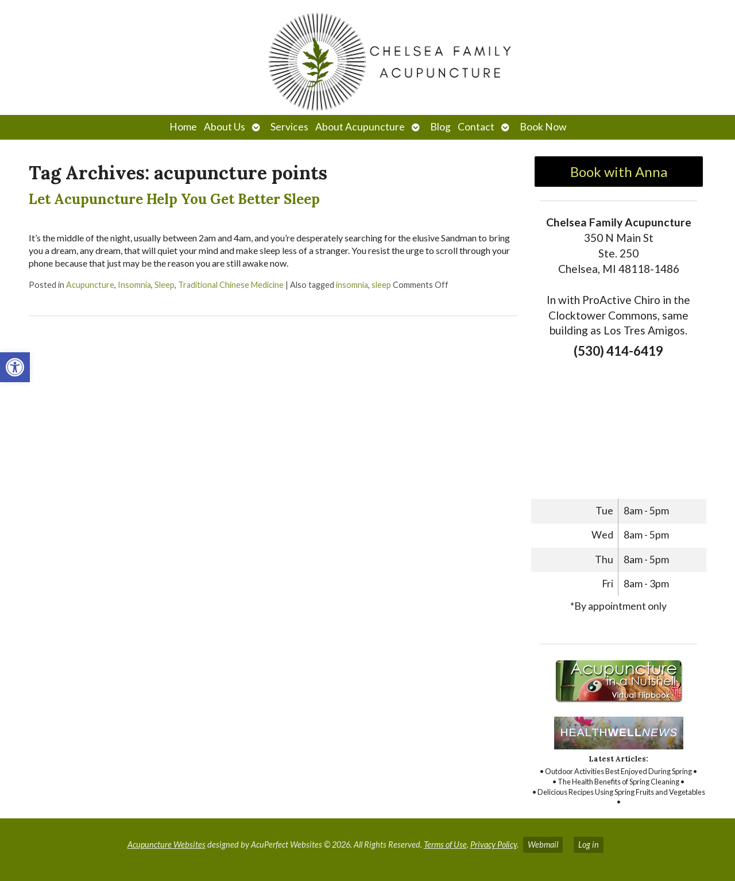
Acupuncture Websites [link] (166, 844)
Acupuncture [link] (90, 285)
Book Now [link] (543, 127)
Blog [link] (440, 127)
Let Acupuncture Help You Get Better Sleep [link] (174, 199)
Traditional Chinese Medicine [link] (231, 285)
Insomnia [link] (134, 285)
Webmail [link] (543, 844)
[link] (15, 367)
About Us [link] (224, 127)
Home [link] (183, 127)
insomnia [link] (352, 285)
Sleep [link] (164, 285)
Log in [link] (588, 844)
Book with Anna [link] (618, 171)
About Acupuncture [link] (360, 127)
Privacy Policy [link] (493, 844)
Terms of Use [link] (445, 844)
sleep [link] (381, 285)
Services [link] (289, 127)
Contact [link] (476, 127)
